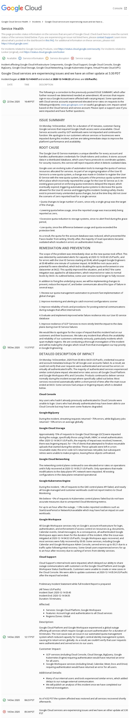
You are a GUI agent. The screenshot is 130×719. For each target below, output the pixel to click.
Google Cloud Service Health (14, 21)
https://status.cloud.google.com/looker (44, 52)
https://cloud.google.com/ (14, 43)
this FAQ (50, 40)
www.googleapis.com (72, 104)
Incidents (36, 21)
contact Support (105, 37)
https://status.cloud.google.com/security (79, 48)
